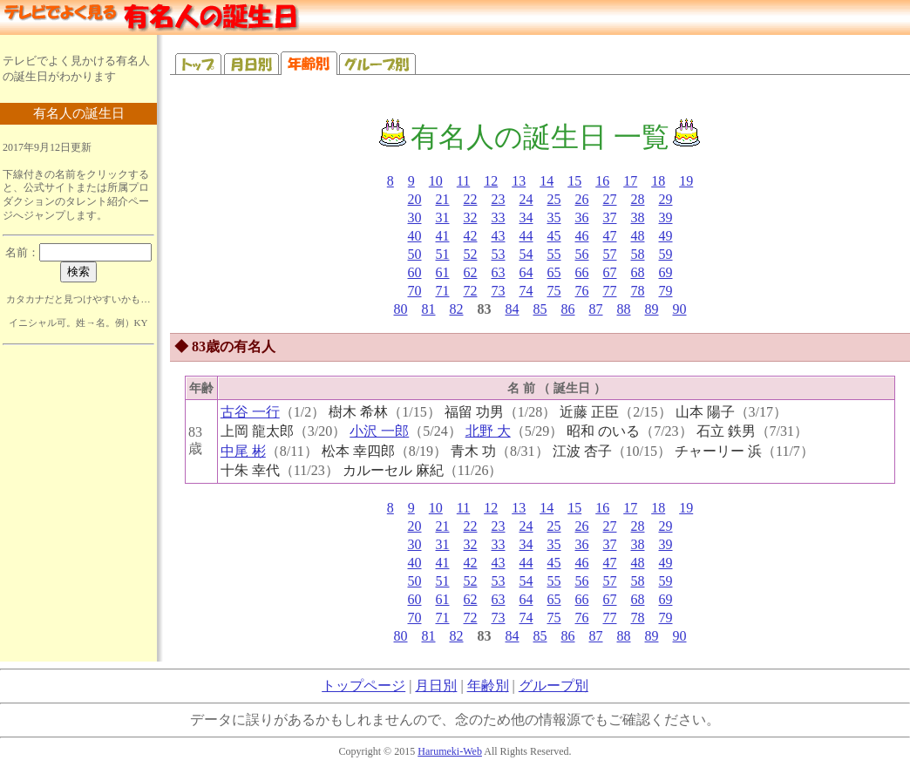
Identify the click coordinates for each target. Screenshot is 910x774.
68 (638, 272)
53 (499, 254)
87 (596, 309)
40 (415, 235)
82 (457, 309)
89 (652, 309)
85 (540, 309)
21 (443, 199)
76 (582, 290)
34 (526, 217)
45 (554, 235)
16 (602, 180)
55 (554, 254)
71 (443, 290)
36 (582, 217)
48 (638, 235)
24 (526, 199)
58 (638, 254)
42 (471, 235)
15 (574, 180)
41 (443, 235)
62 (471, 272)
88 (624, 309)
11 (463, 180)
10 (436, 180)
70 (415, 290)
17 (630, 180)
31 (443, 217)
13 (519, 180)
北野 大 (488, 431)
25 (554, 199)
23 (499, 199)
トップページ (363, 685)
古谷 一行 (250, 411)
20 (415, 199)
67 (610, 272)
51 (443, 254)
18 (658, 180)
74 (526, 290)
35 (554, 217)
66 (582, 272)
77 (610, 290)
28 (638, 199)
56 (582, 254)
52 (471, 254)
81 (429, 309)
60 (415, 272)
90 (680, 309)
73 (499, 290)
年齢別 (488, 685)
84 (513, 309)
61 (443, 272)
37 (610, 217)
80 (401, 309)
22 (471, 199)
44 (526, 235)
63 (499, 272)
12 (491, 180)
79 (666, 290)
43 (499, 235)
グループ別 (553, 685)
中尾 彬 (243, 451)
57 (610, 254)
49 (666, 235)
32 (471, 217)
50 (415, 254)
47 (610, 235)
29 (666, 199)
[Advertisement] (78, 456)
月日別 (436, 685)
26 (582, 199)
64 (526, 272)
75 (554, 290)
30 (415, 217)
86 (568, 309)
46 (582, 235)
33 (499, 217)
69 (666, 272)
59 (666, 254)
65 (554, 272)
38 (638, 217)
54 (526, 254)
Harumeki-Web (450, 751)
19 (686, 180)
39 (666, 217)
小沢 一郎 (379, 431)
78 (638, 290)
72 (471, 290)
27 (610, 199)
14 (546, 180)
